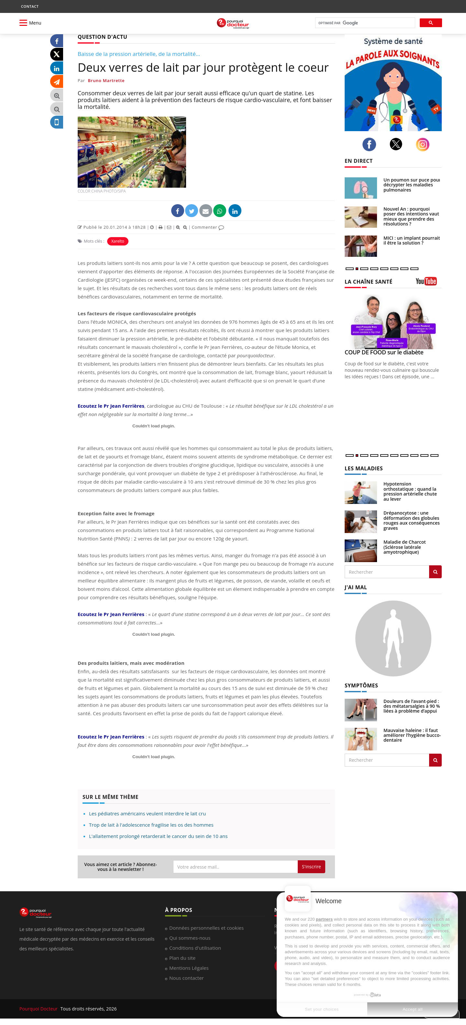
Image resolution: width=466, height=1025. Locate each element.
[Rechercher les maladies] (435, 571)
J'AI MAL (356, 587)
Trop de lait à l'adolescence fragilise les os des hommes (151, 824)
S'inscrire (311, 866)
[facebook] (371, 144)
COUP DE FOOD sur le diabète (384, 352)
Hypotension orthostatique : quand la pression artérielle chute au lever (410, 491)
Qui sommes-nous (189, 938)
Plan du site (182, 958)
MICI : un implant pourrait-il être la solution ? (412, 240)
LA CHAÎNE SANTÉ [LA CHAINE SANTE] (369, 281)
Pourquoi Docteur (39, 1009)
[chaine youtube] (429, 283)
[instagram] (424, 145)
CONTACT (30, 6)
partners (324, 919)
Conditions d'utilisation (195, 948)
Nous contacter (186, 978)
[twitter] (397, 144)
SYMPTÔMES (361, 685)
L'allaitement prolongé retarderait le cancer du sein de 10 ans (158, 836)
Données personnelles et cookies (206, 928)
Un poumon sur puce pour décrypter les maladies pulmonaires (412, 185)
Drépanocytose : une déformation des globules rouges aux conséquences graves (411, 520)
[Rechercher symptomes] (435, 760)
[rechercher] (364, 23)
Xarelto (117, 241)
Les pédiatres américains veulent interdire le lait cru (147, 813)
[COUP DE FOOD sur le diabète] (393, 322)
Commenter (208, 227)
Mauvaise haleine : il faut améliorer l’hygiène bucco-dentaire (412, 735)
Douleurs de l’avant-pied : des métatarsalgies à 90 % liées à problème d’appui (411, 706)
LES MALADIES (364, 468)
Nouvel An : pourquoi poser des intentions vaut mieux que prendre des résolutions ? (411, 216)
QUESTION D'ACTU (102, 36)
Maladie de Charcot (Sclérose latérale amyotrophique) (404, 547)
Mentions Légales (189, 968)
